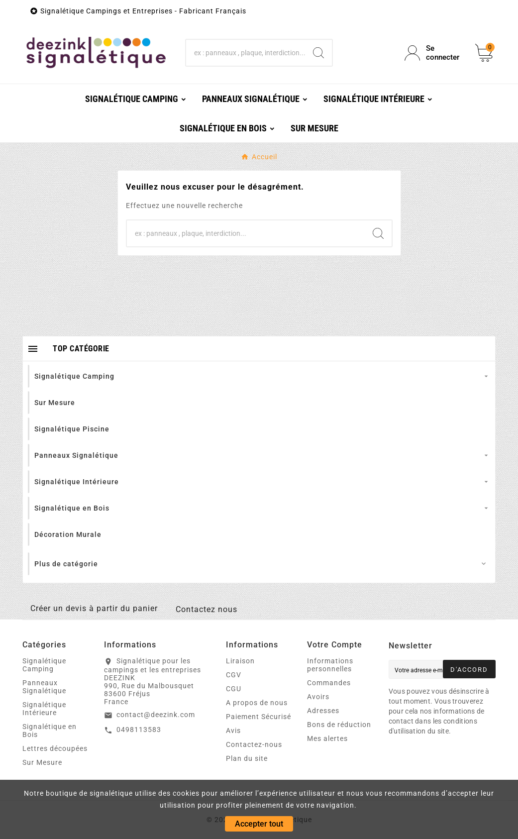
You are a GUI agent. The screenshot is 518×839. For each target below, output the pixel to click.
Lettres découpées (55, 748)
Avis (233, 730)
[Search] (318, 52)
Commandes (329, 683)
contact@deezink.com (155, 715)
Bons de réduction (339, 725)
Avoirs (318, 697)
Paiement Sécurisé (258, 717)
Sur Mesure (42, 762)
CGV (233, 675)
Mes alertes (327, 738)
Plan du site (247, 758)
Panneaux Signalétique (44, 687)
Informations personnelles (330, 665)
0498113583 (138, 730)
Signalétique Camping (44, 665)
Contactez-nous (254, 744)
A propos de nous (257, 703)
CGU (233, 689)
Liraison (240, 661)
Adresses (323, 711)
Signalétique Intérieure (44, 709)
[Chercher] (245, 53)
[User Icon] (434, 53)
